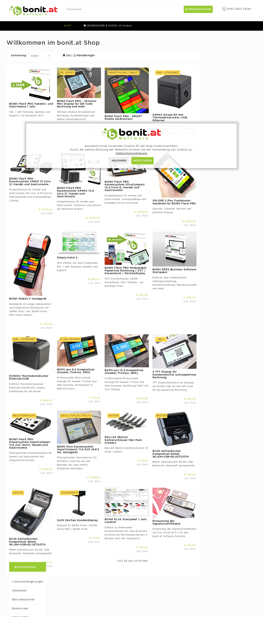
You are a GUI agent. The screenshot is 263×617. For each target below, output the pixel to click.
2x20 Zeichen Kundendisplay (132, 505)
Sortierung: (74, 55)
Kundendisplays (22, 184)
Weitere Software (23, 247)
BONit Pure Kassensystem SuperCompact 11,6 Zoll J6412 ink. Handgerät (133, 437)
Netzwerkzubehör (23, 193)
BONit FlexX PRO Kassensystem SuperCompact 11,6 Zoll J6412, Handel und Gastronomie (85, 431)
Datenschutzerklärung (107, 606)
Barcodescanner (22, 58)
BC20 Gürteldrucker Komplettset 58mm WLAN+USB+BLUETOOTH (83, 526)
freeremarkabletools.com (161, 595)
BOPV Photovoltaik (24, 121)
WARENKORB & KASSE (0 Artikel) (107, 26)
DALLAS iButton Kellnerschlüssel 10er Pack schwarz (178, 428)
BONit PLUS (19, 103)
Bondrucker (19, 67)
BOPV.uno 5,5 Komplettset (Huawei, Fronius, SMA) (131, 361)
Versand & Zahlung (105, 595)
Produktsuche (198, 9)
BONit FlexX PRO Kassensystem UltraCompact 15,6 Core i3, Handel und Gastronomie (180, 183)
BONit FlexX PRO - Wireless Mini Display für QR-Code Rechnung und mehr (132, 104)
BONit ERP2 (19, 76)
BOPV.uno (151, 584)
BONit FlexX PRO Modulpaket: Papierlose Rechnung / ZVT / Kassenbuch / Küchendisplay (181, 264)
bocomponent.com (157, 579)
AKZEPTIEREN (142, 161)
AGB (95, 601)
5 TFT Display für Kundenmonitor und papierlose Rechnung (229, 365)
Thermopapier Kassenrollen (30, 238)
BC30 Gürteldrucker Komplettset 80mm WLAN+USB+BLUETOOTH (226, 441)
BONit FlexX (19, 85)
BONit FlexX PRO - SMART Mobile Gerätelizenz (178, 117)
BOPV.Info (151, 590)
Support (97, 584)
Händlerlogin (139, 55)
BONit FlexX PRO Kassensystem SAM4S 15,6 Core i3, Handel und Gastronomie (130, 189)
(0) (122, 55)
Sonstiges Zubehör (24, 220)
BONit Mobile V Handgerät (83, 292)
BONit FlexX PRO (23, 94)
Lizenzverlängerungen (27, 40)
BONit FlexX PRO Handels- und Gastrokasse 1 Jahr (86, 105)
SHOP (67, 26)
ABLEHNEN (119, 160)
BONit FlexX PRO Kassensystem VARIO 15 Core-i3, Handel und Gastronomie (86, 178)
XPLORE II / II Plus (24, 256)
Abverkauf (18, 49)
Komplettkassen (22, 175)
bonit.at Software (104, 579)
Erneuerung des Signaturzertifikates (222, 507)
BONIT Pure (19, 112)
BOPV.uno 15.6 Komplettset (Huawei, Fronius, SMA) (179, 362)
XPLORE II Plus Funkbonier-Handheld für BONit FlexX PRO (229, 199)
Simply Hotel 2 (21, 211)
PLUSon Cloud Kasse (25, 202)
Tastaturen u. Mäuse (25, 229)
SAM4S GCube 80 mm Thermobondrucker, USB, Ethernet (225, 118)
